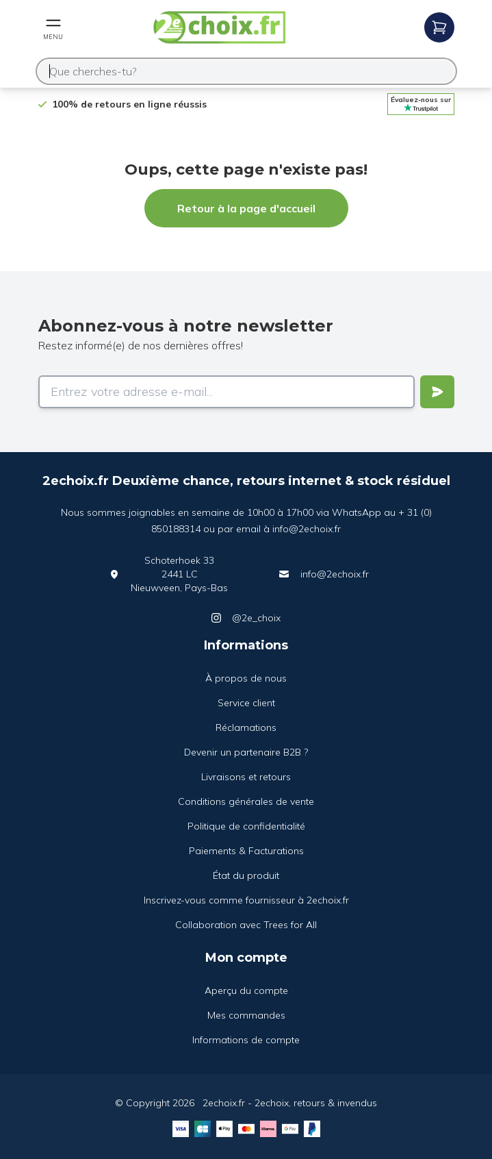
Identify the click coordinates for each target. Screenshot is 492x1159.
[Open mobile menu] (53, 27)
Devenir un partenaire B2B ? (246, 752)
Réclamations (246, 727)
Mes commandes (246, 1015)
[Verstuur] (437, 391)
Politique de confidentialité (246, 826)
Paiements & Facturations (246, 851)
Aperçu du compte (246, 990)
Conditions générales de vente (246, 801)
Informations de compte (246, 1040)
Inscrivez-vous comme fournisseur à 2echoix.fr (246, 900)
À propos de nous (246, 678)
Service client (246, 703)
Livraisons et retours (246, 777)
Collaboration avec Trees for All (246, 925)
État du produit (246, 875)
